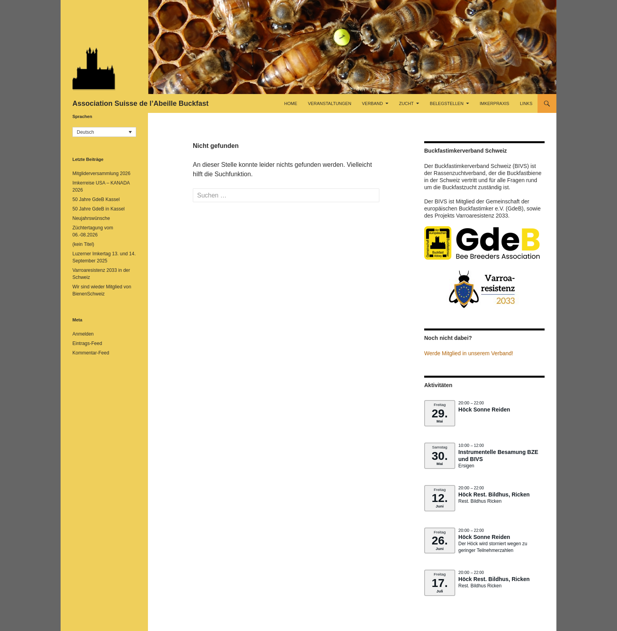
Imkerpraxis (494, 103)
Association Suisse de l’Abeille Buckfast (140, 103)
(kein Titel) (83, 244)
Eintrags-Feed (87, 343)
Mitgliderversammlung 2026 (101, 173)
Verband (372, 103)
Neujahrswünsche (91, 218)
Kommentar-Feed (90, 353)
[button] (104, 132)
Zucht (406, 103)
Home (290, 103)
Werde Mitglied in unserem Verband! (468, 353)
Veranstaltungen (329, 103)
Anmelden (83, 334)
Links (526, 103)
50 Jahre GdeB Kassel (96, 199)
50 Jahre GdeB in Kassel (98, 209)
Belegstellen (447, 103)
